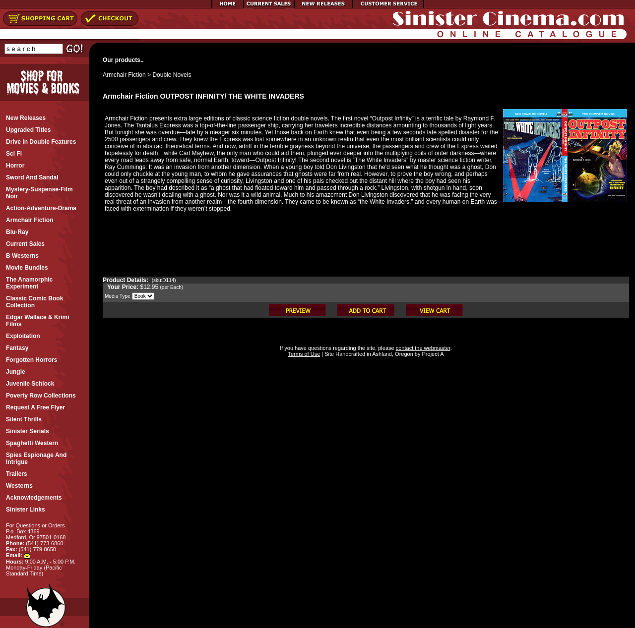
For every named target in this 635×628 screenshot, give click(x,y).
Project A (432, 354)
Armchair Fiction (124, 74)
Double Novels (171, 74)
